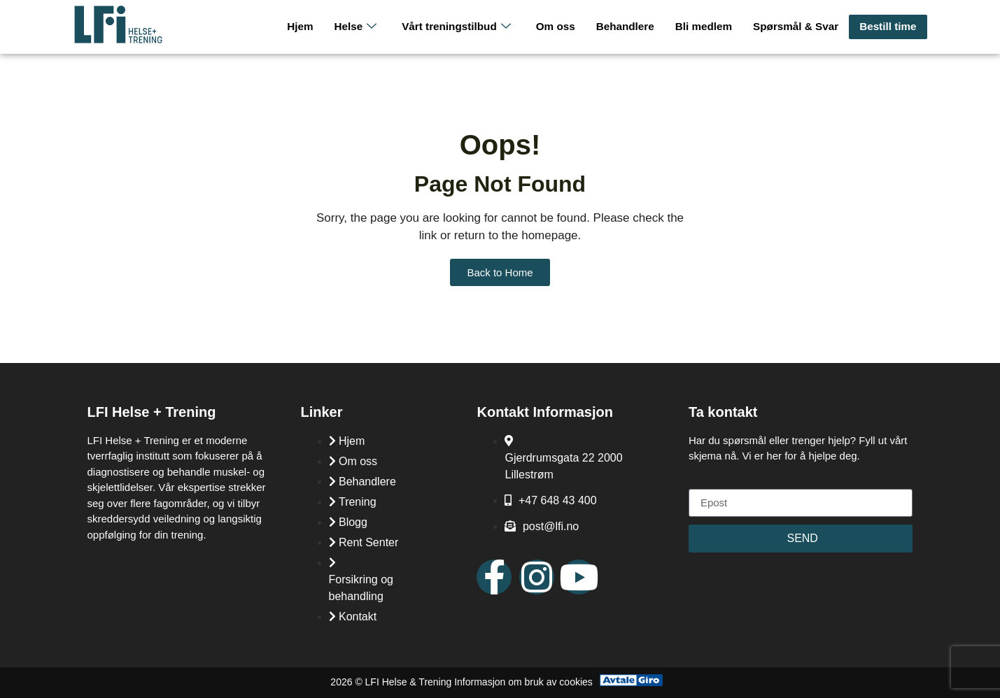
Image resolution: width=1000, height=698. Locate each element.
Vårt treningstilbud (461, 27)
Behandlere (629, 26)
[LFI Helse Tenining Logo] (118, 40)
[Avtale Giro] (631, 682)
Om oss (560, 26)
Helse (362, 27)
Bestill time (888, 26)
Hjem (308, 26)
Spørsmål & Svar (797, 26)
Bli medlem (706, 26)
